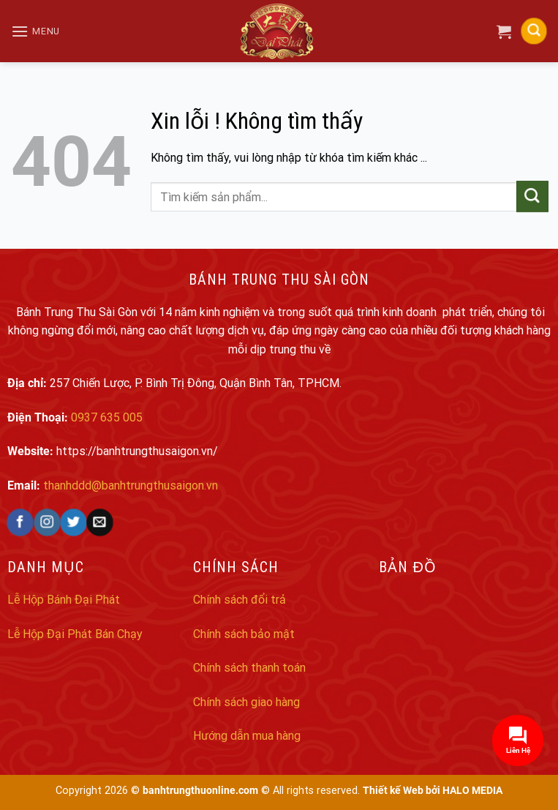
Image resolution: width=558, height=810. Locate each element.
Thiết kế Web (393, 790)
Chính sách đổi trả (239, 600)
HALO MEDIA (472, 790)
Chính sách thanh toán (249, 668)
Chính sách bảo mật (244, 634)
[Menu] (35, 31)
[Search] (533, 31)
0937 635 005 (107, 417)
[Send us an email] (99, 522)
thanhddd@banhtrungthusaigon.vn (130, 485)
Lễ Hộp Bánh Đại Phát (63, 600)
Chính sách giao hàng (246, 702)
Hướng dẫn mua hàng (247, 736)
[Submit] (532, 196)
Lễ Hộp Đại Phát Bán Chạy (75, 634)
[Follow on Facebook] (20, 522)
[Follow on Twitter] (73, 522)
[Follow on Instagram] (46, 522)
